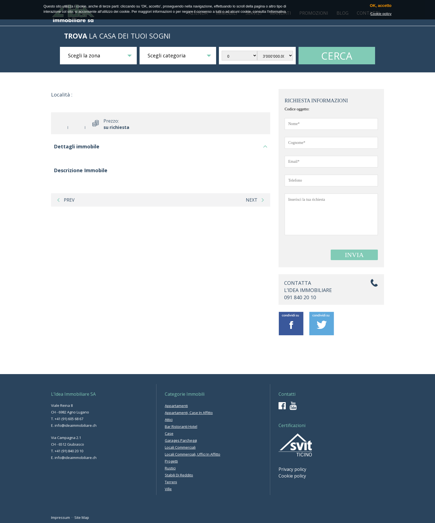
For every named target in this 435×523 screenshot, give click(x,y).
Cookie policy (292, 476)
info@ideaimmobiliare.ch (76, 425)
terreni (171, 481)
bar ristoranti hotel (181, 426)
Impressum (60, 517)
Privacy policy (292, 469)
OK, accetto (380, 6)
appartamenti (176, 405)
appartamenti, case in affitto (189, 412)
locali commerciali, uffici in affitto (192, 454)
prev (66, 200)
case (169, 433)
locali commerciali (180, 447)
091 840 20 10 (300, 297)
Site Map (81, 517)
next (255, 200)
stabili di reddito (179, 475)
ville (168, 488)
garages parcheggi (181, 440)
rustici (170, 468)
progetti (171, 461)
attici (169, 419)
